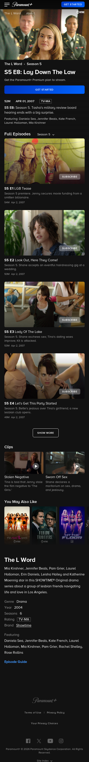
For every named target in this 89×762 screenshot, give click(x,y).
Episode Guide (15, 662)
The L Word (12, 13)
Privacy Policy (56, 712)
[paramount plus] (22, 4)
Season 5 (34, 64)
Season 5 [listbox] (43, 134)
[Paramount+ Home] (44, 700)
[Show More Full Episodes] (46, 432)
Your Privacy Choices (44, 723)
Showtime (23, 625)
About (30, 13)
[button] (7, 5)
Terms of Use (32, 712)
